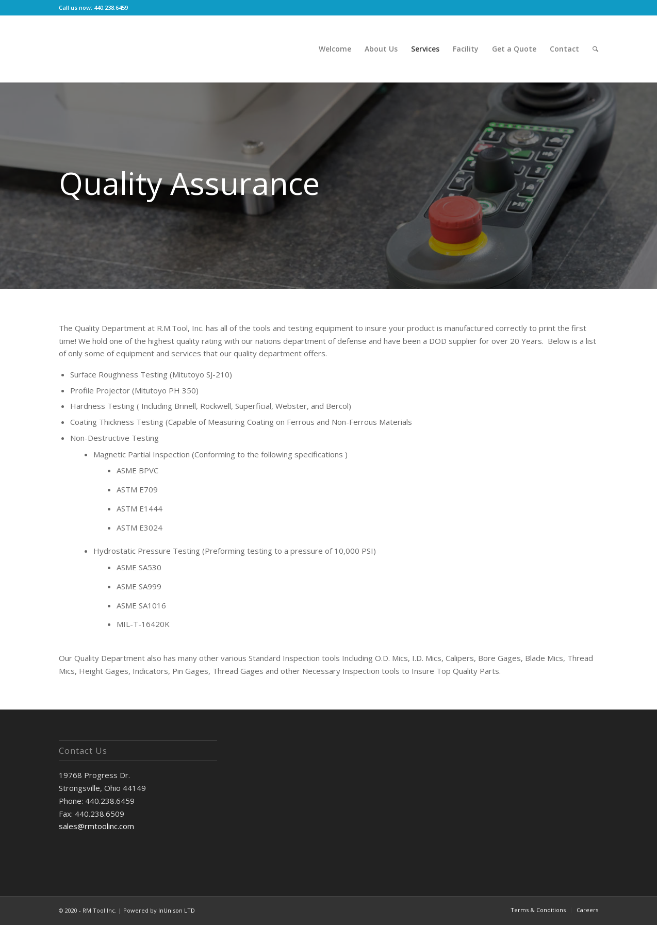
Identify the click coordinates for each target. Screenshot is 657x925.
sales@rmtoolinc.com (96, 826)
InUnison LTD (176, 910)
